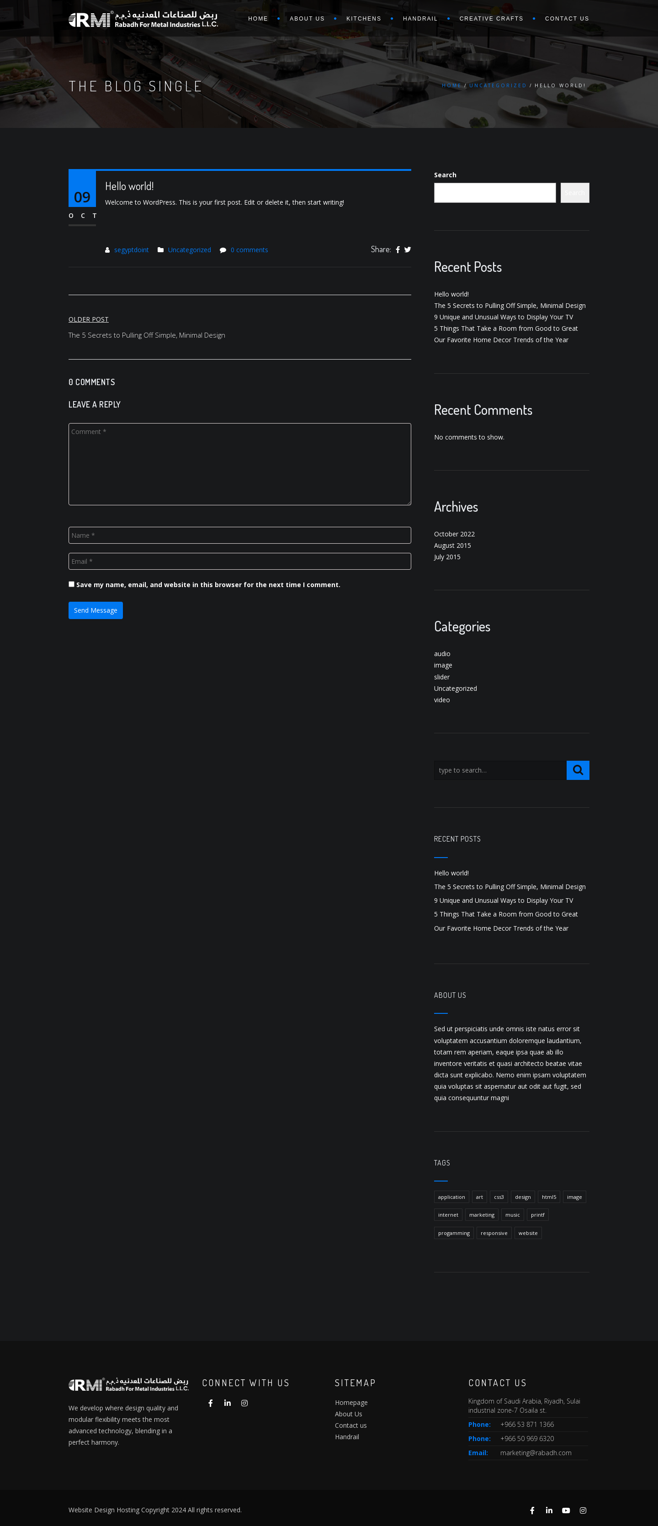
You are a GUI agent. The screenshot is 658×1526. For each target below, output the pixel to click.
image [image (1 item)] (574, 1196)
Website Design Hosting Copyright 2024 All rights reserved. (155, 1509)
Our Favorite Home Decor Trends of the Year (501, 339)
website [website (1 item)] (528, 1232)
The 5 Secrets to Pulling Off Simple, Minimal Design (510, 305)
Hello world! (451, 294)
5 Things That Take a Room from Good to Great (506, 328)
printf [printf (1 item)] (538, 1214)
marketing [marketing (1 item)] (481, 1214)
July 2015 (447, 556)
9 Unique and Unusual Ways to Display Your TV (503, 317)
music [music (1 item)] (512, 1214)
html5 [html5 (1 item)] (549, 1196)
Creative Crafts (492, 19)
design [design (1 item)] (523, 1196)
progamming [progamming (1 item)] (454, 1232)
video (442, 699)
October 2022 (454, 534)
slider (442, 677)
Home (258, 19)
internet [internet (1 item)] (448, 1214)
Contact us (567, 19)
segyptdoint (131, 249)
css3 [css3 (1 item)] (499, 1196)
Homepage (351, 1402)
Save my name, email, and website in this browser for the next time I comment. (208, 584)
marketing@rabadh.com (536, 1452)
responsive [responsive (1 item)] (494, 1232)
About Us (348, 1413)
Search (445, 174)
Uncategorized (498, 85)
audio (442, 653)
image (443, 665)
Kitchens (364, 19)
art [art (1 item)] (479, 1196)
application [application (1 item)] (451, 1196)
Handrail (420, 19)
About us (307, 19)
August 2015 (452, 545)
